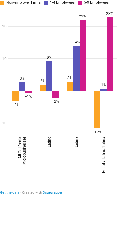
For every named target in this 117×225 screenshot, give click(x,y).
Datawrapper (52, 193)
